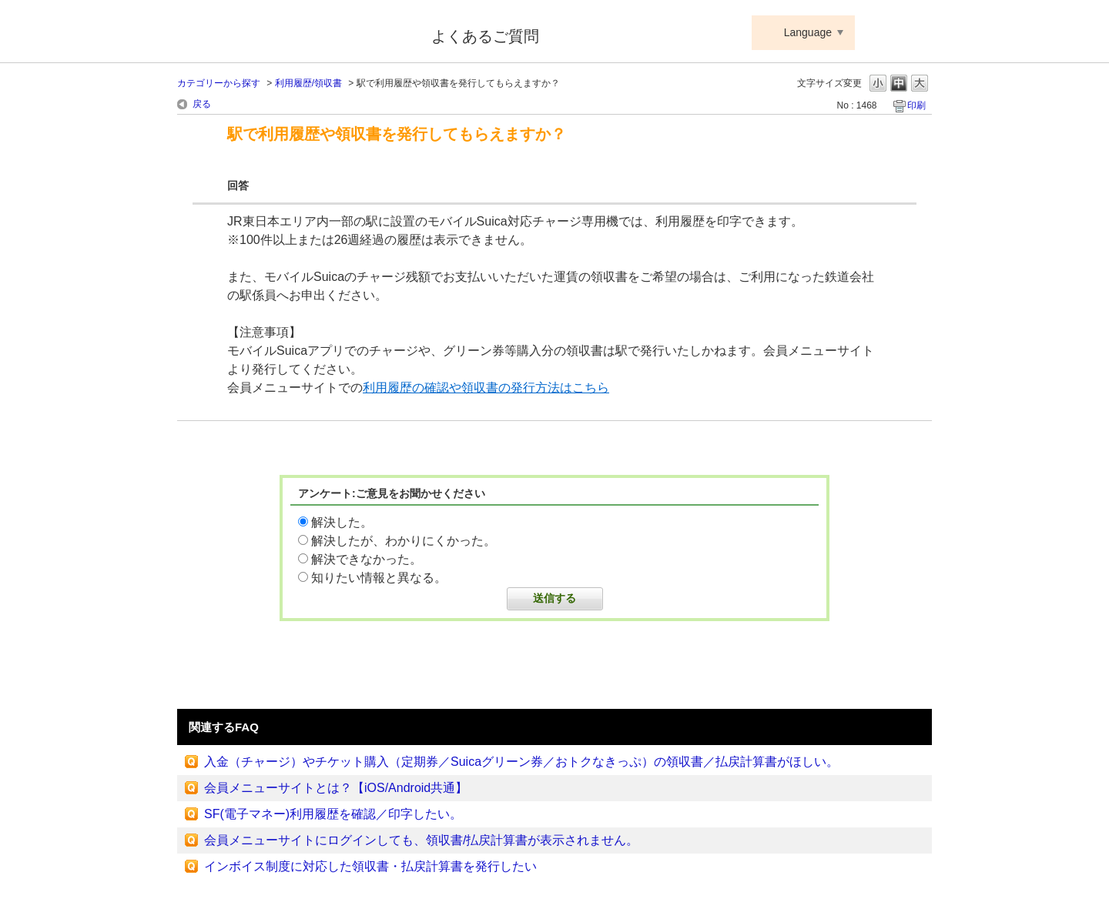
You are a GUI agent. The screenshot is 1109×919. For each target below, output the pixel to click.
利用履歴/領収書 (308, 83)
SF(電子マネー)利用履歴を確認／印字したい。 (333, 813)
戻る (202, 104)
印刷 (916, 105)
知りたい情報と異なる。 (379, 577)
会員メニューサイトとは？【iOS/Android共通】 (335, 787)
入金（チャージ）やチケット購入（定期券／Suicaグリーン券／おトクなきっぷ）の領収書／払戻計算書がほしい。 (521, 761)
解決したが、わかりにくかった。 (403, 540)
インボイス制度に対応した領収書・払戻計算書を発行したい (370, 866)
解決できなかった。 (366, 559)
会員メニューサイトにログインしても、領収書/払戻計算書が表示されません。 (421, 840)
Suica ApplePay (293, 33)
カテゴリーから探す (218, 83)
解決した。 (342, 522)
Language (808, 32)
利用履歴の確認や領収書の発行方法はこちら (486, 387)
